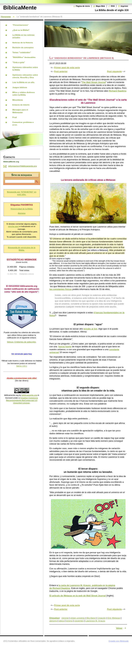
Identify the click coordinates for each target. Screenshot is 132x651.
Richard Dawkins (117, 91)
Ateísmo (21, 213)
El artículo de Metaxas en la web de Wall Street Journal (77, 595)
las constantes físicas (60, 289)
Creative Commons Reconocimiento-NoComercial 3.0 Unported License (22, 400)
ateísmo (53, 621)
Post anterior (61, 71)
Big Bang (91, 618)
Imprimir (124, 6)
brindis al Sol (90, 329)
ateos (61, 621)
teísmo (69, 621)
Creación (101, 618)
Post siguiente (114, 71)
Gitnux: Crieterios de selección (21, 342)
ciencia (65, 618)
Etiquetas (54, 618)
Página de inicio (83, 6)
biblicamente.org (11, 395)
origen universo (77, 618)
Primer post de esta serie (67, 67)
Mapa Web (100, 6)
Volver (119, 628)
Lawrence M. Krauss (95, 621)
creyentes (79, 621)
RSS (113, 6)
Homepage (6, 17)
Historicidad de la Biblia (22, 209)
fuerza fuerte (64, 346)
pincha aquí (13, 226)
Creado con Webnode (119, 641)
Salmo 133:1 (21, 366)
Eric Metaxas (114, 618)
